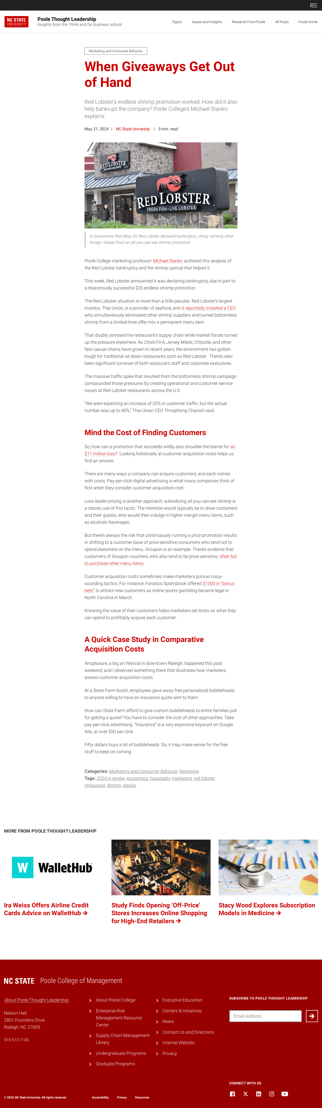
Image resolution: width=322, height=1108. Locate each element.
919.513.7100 (16, 1039)
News (168, 1021)
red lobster (204, 778)
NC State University (133, 129)
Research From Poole (248, 22)
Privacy (170, 1053)
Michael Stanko (168, 260)
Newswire (189, 771)
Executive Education (182, 1000)
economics (137, 778)
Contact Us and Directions (188, 1032)
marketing (182, 778)
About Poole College (115, 1000)
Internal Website (178, 1042)
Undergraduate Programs (121, 1053)
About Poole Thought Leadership (36, 1000)
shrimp (114, 785)
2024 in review (111, 778)
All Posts (282, 22)
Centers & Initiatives (182, 1010)
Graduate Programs (115, 1063)
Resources (142, 1097)
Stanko (129, 785)
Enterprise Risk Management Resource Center (119, 1017)
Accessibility (100, 1097)
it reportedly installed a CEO (209, 308)
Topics (177, 22)
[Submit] (312, 1016)
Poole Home (308, 22)
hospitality (160, 778)
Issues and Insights (207, 22)
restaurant (95, 785)
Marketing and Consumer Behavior (143, 771)
